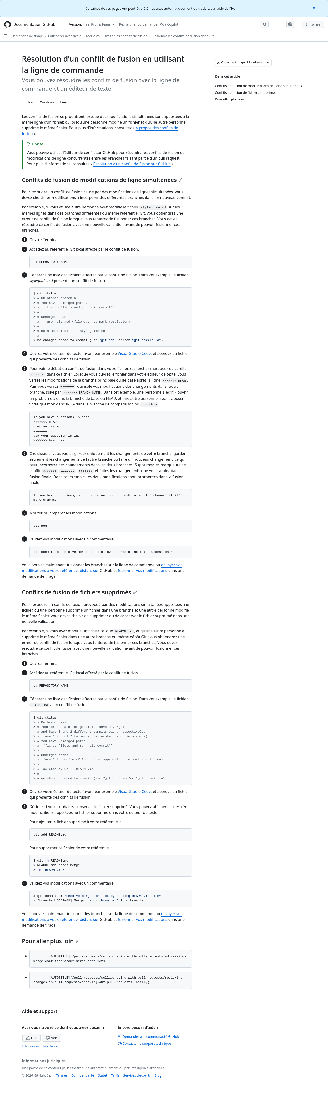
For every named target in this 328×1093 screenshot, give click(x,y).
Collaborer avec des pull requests (74, 36)
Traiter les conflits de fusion (126, 36)
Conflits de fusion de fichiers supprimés (79, 592)
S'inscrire (313, 24)
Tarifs (115, 1075)
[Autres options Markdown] (268, 62)
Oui (31, 1037)
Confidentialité (82, 1075)
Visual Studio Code (134, 353)
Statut (102, 1075)
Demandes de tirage (27, 36)
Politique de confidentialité (40, 1046)
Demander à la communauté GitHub (148, 1036)
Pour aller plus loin (50, 941)
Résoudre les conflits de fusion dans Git (183, 36)
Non (51, 1037)
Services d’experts (137, 1075)
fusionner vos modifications (142, 570)
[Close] (314, 7)
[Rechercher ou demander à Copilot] (193, 24)
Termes (62, 1075)
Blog (158, 1075)
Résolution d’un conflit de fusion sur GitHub (131, 163)
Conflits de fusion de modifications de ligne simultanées (102, 180)
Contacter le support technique (144, 1043)
